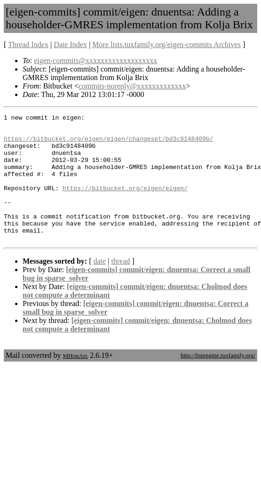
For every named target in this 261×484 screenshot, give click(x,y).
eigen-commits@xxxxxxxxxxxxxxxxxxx (95, 60)
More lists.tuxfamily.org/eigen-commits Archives (166, 44)
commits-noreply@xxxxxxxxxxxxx (132, 86)
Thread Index (28, 44)
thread (120, 286)
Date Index (70, 44)
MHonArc (75, 381)
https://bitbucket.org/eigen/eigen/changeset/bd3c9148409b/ (108, 144)
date (99, 286)
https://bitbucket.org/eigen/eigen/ (125, 203)
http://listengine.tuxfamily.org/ (217, 380)
